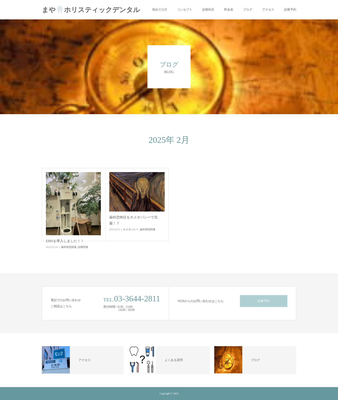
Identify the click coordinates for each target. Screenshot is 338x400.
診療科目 (208, 9)
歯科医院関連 (69, 247)
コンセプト (184, 9)
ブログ (247, 9)
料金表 (228, 9)
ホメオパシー (131, 229)
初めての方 (159, 9)
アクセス (268, 9)
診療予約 (290, 9)
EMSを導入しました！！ (65, 241)
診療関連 (83, 247)
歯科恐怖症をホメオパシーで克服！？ (133, 220)
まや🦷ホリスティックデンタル (91, 10)
